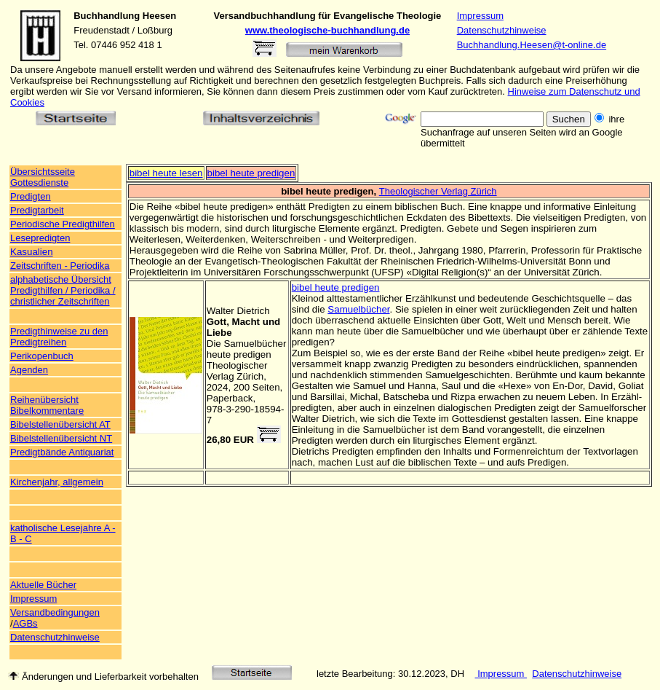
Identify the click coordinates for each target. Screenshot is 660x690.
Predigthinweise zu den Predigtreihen (59, 337)
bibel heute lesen (166, 173)
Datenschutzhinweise (501, 30)
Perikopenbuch (41, 355)
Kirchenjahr (33, 482)
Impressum (480, 15)
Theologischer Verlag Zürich (438, 191)
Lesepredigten (40, 237)
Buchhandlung (106, 15)
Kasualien (31, 251)
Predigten (30, 196)
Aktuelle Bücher (43, 584)
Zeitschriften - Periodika (60, 265)
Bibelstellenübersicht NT (61, 438)
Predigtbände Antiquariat (62, 452)
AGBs (25, 623)
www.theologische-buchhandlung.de (327, 30)
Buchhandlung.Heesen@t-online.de (531, 44)
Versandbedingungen (55, 612)
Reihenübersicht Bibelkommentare (47, 405)
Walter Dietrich (238, 310)
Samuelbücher (358, 309)
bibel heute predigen (251, 173)
